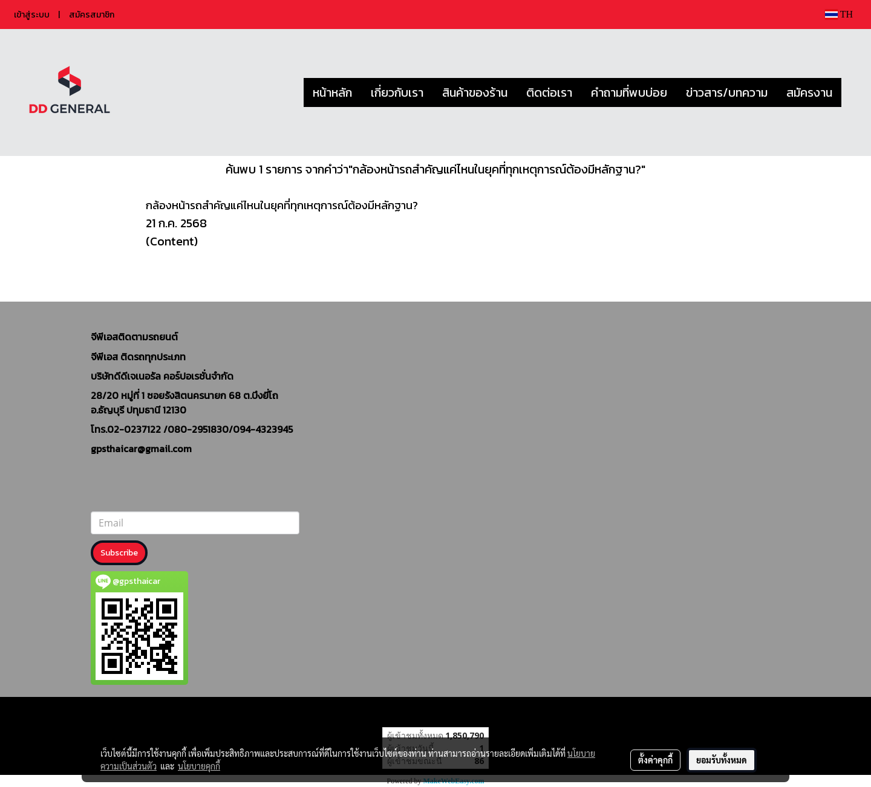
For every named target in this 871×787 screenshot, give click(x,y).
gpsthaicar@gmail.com (141, 448)
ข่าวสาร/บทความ (727, 92)
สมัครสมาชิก (91, 14)
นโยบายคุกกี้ (199, 765)
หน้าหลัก (332, 92)
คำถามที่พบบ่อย (629, 92)
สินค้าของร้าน (474, 92)
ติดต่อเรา (549, 92)
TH (839, 14)
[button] (852, 92)
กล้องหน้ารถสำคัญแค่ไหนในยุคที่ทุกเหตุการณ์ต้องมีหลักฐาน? (282, 205)
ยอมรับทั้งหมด (721, 759)
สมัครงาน (809, 92)
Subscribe (119, 552)
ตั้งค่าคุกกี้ (655, 759)
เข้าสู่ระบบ (32, 14)
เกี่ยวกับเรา (397, 92)
